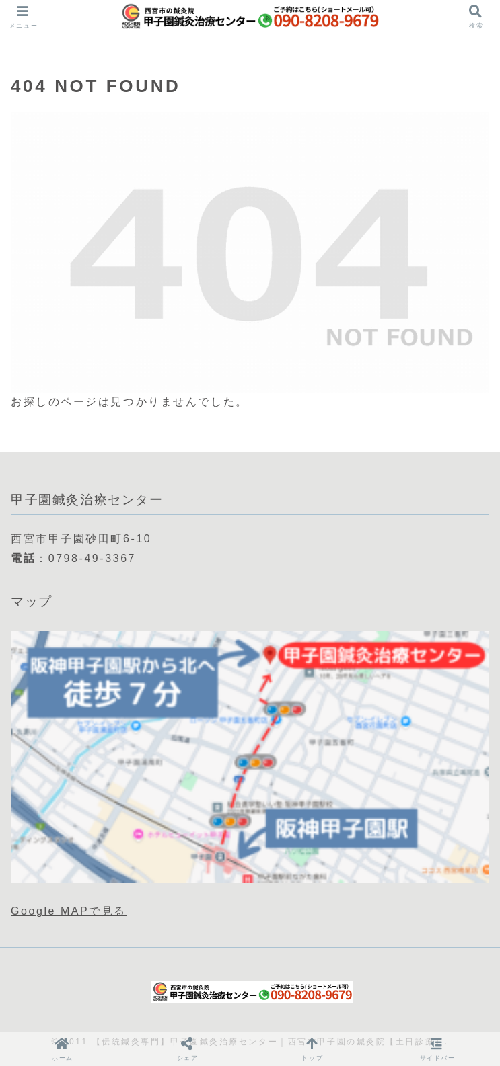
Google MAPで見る (69, 911)
